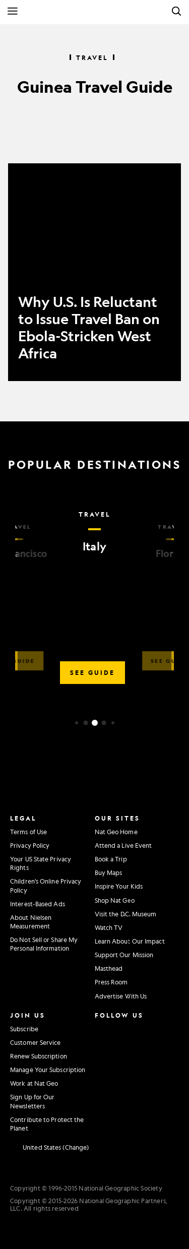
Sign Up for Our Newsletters (32, 1101)
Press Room (111, 982)
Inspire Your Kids (119, 886)
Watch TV (109, 927)
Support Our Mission (124, 955)
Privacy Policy (29, 845)
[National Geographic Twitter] (100, 1048)
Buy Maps (108, 872)
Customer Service (35, 1042)
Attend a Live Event (123, 845)
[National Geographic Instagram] (100, 1028)
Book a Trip (111, 859)
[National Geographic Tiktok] (126, 1069)
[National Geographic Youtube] (123, 1048)
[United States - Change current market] (49, 1148)
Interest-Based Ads (37, 904)
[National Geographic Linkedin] (103, 1069)
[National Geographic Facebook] (123, 1028)
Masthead (109, 968)
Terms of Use (28, 832)
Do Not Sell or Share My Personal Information (44, 943)
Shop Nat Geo (115, 900)
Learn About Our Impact (130, 941)
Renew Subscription (38, 1056)
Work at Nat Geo (34, 1083)
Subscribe (24, 1029)
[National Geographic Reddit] (103, 1090)
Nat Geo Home (116, 832)
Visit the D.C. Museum (126, 914)
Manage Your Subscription (47, 1070)
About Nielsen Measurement (30, 921)
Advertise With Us (121, 996)
